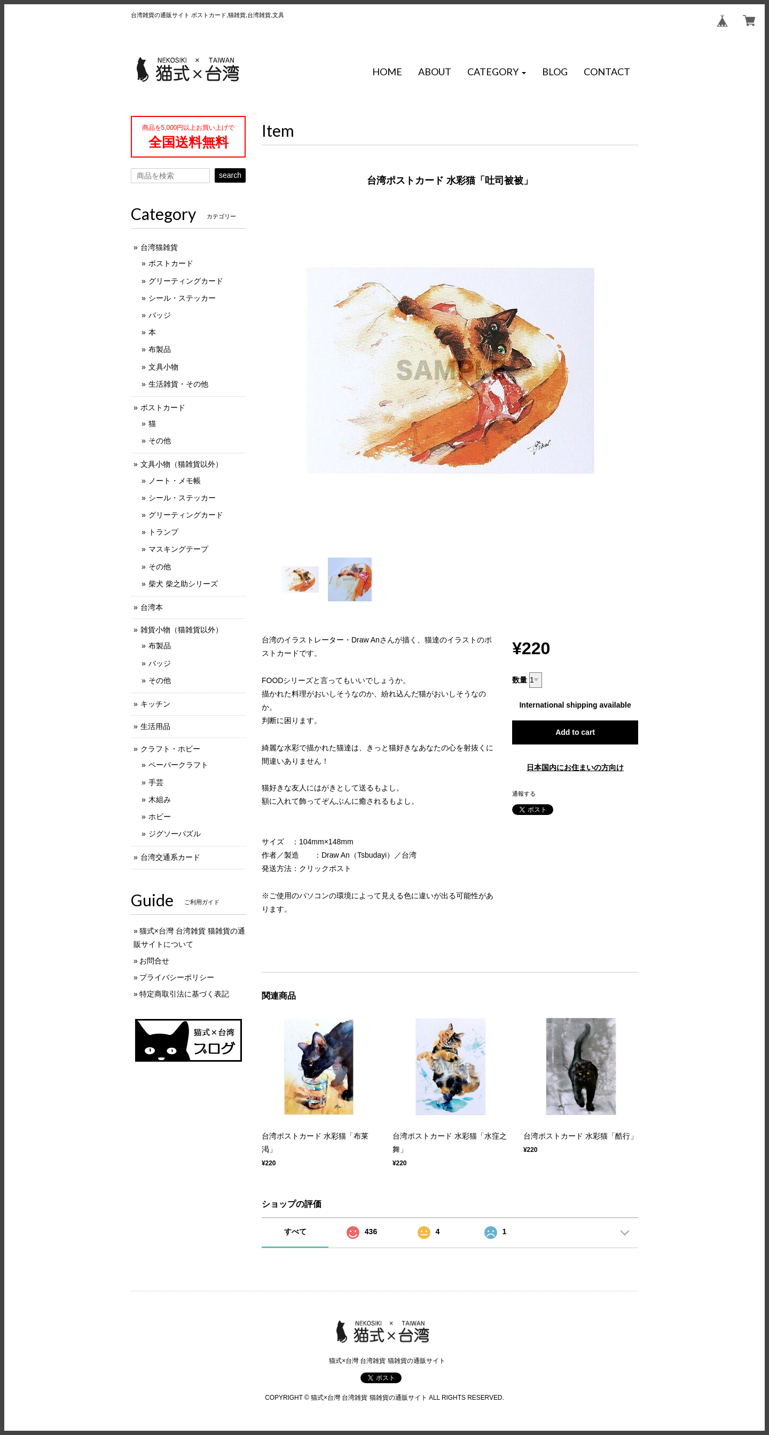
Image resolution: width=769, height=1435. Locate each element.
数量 (519, 680)
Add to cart (575, 732)
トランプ (163, 532)
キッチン (155, 704)
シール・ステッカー (182, 298)
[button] (496, 72)
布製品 (159, 349)
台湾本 (151, 607)
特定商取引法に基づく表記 (184, 994)
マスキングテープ (178, 549)
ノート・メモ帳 (174, 480)
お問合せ (154, 960)
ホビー (159, 816)
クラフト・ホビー (170, 748)
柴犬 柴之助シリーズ (183, 583)
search (230, 175)
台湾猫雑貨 (159, 247)
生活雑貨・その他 (178, 384)
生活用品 (155, 726)
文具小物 (163, 367)
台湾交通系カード (170, 857)
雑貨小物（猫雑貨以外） (181, 629)
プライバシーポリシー (176, 977)
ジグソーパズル (174, 833)
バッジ (159, 315)
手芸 (155, 782)
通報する (524, 793)
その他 (159, 440)
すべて (295, 1231)
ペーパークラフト (178, 764)
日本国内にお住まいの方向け (575, 767)
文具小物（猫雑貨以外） (181, 464)
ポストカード (170, 263)
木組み (159, 799)
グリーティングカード (185, 281)
